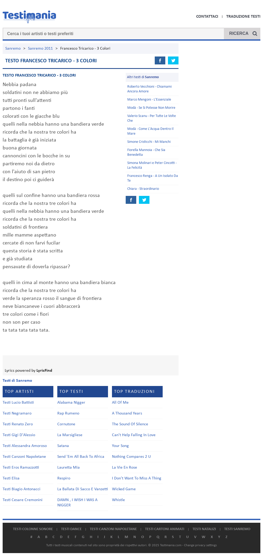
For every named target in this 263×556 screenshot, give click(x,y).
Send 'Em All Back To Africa (80, 457)
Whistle (118, 500)
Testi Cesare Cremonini (23, 500)
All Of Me (120, 402)
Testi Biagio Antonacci (21, 489)
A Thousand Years (127, 413)
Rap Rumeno (68, 413)
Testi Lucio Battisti (18, 402)
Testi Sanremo (237, 529)
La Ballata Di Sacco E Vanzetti (82, 489)
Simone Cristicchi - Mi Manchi (149, 142)
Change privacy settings (200, 545)
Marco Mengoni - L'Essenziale (149, 100)
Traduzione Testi (243, 17)
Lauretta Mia (68, 467)
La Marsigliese (69, 435)
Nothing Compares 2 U (131, 457)
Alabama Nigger (71, 402)
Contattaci (207, 17)
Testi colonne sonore (33, 529)
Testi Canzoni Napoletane (24, 457)
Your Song (120, 446)
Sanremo (13, 48)
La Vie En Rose (124, 467)
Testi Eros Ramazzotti (21, 467)
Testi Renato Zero (18, 424)
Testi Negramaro (17, 413)
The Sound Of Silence (130, 424)
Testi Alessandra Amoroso (25, 446)
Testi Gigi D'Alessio (19, 435)
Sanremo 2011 (40, 48)
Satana (63, 446)
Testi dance (71, 529)
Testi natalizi (204, 529)
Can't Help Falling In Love (134, 435)
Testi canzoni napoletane (113, 529)
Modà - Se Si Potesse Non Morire (151, 108)
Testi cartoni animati (164, 529)
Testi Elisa (11, 478)
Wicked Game (124, 489)
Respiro (63, 478)
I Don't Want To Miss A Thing (136, 478)
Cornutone (66, 424)
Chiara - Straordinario (143, 189)
